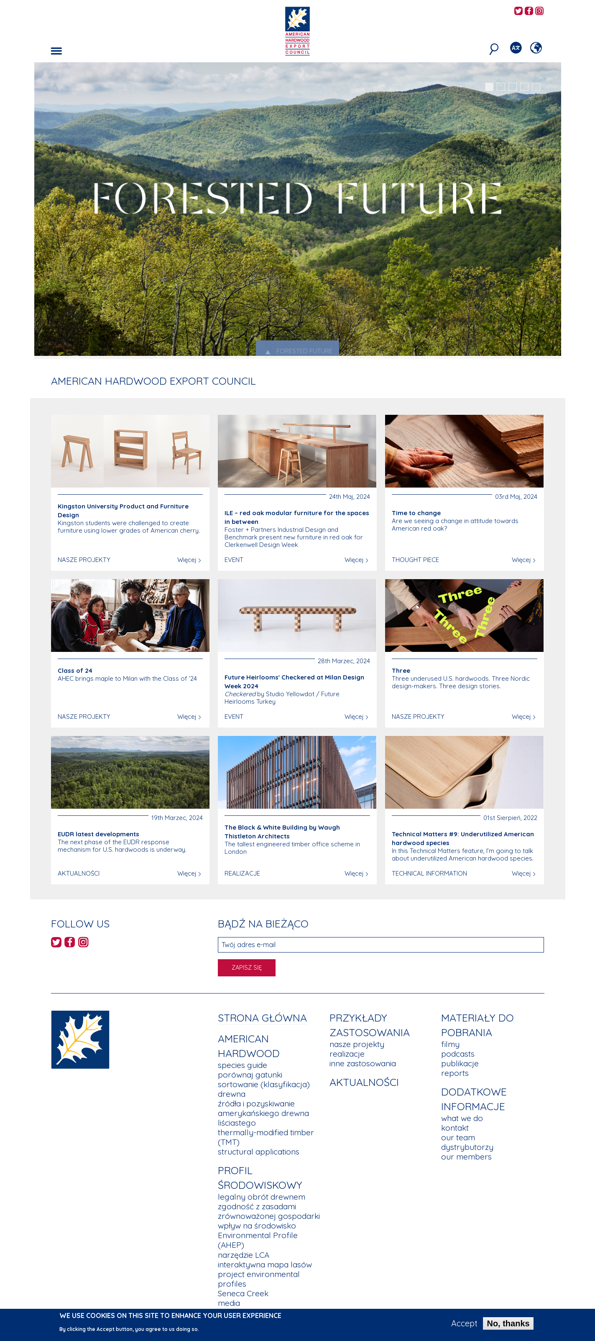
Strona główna (262, 1017)
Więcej (187, 560)
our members (466, 1157)
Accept (464, 1323)
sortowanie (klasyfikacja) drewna (264, 1089)
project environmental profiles (259, 1279)
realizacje (347, 1054)
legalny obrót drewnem (261, 1197)
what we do (462, 1118)
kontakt (455, 1128)
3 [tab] (512, 87)
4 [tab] (524, 87)
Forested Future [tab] (297, 351)
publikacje (460, 1063)
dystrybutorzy (467, 1147)
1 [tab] (489, 87)
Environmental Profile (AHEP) (258, 1240)
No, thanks (508, 1323)
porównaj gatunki (250, 1075)
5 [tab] (536, 87)
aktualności (364, 1081)
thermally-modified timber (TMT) (266, 1137)
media (229, 1303)
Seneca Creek (243, 1293)
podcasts (458, 1054)
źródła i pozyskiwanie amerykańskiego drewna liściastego (263, 1113)
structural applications (258, 1152)
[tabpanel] (297, 211)
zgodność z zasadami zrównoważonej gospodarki (269, 1211)
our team (458, 1137)
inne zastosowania (362, 1063)
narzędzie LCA (243, 1255)
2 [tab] (501, 87)
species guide (242, 1065)
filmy (450, 1044)
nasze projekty (356, 1044)
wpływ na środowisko (257, 1226)
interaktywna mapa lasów (265, 1264)
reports (455, 1073)
